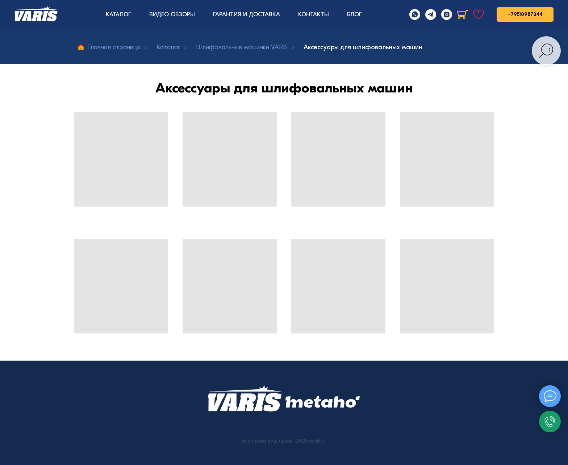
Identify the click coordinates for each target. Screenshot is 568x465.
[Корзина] (462, 14)
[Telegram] (430, 14)
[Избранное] (478, 14)
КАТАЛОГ (118, 14)
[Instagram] (446, 14)
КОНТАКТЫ (313, 14)
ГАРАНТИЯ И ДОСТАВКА (246, 14)
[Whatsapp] (414, 14)
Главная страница (109, 47)
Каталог (168, 47)
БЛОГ (354, 14)
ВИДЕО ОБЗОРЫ (172, 14)
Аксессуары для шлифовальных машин (363, 47)
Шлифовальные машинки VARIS (242, 47)
